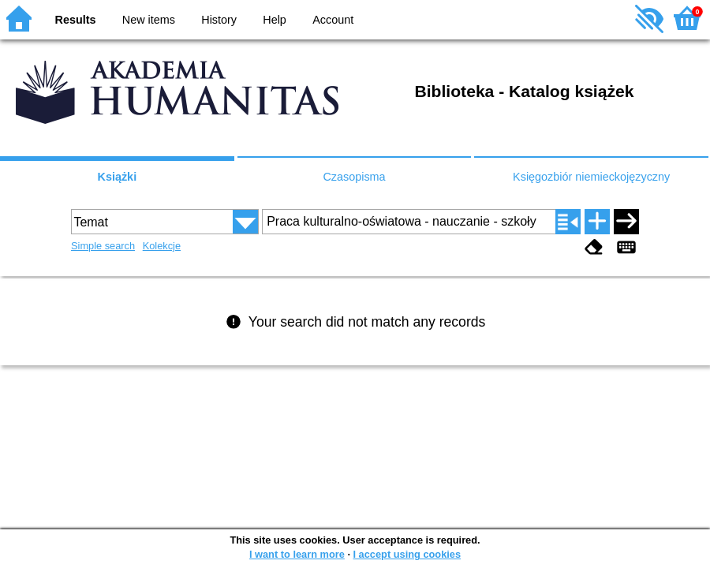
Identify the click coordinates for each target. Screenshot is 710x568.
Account (332, 19)
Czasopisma (354, 176)
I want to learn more (297, 554)
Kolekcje (162, 246)
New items (148, 19)
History (219, 19)
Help (274, 19)
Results (75, 19)
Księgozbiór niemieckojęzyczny (591, 176)
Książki (117, 176)
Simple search (103, 246)
